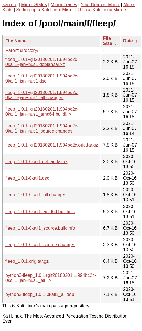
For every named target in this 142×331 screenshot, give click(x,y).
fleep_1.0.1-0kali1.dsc (27, 178)
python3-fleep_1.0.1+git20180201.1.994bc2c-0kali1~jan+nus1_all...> (50, 278)
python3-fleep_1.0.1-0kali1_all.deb (39, 294)
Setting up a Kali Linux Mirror (45, 9)
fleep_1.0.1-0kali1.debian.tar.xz (36, 161)
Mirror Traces (64, 4)
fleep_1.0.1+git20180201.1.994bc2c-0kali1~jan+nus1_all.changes (41, 95)
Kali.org (9, 4)
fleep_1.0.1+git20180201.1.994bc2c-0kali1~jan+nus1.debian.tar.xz (41, 62)
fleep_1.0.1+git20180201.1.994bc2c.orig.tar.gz (51, 145)
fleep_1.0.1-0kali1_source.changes (40, 244)
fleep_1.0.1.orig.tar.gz (27, 261)
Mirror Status (34, 4)
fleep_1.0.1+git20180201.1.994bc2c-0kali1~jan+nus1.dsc (41, 78)
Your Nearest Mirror (100, 4)
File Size (107, 41)
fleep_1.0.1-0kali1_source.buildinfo (40, 228)
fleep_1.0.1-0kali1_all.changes (35, 194)
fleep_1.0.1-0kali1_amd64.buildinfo (40, 211)
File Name (16, 40)
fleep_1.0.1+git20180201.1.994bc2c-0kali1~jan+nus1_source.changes (41, 128)
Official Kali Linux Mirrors (102, 9)
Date (128, 40)
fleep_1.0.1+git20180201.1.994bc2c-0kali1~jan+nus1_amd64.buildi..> (41, 112)
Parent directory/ (21, 50)
